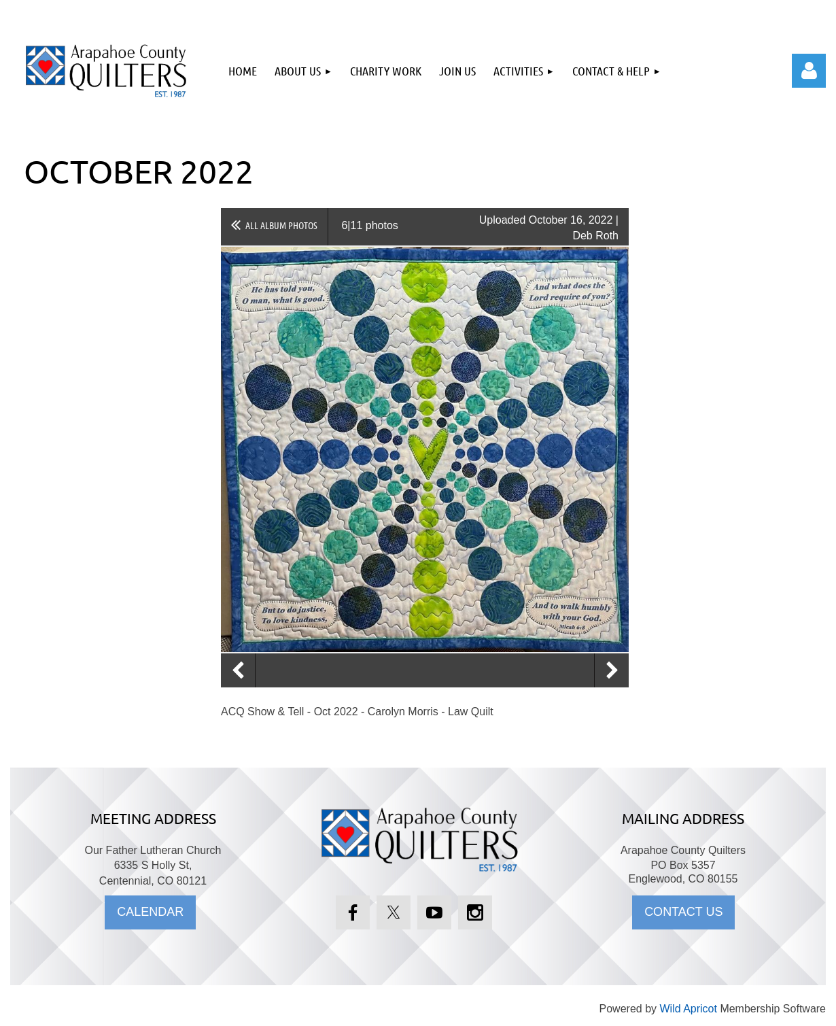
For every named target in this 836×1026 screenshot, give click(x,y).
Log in (809, 71)
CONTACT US (683, 912)
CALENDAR (150, 912)
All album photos (281, 225)
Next (612, 670)
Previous (238, 670)
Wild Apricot (687, 1008)
